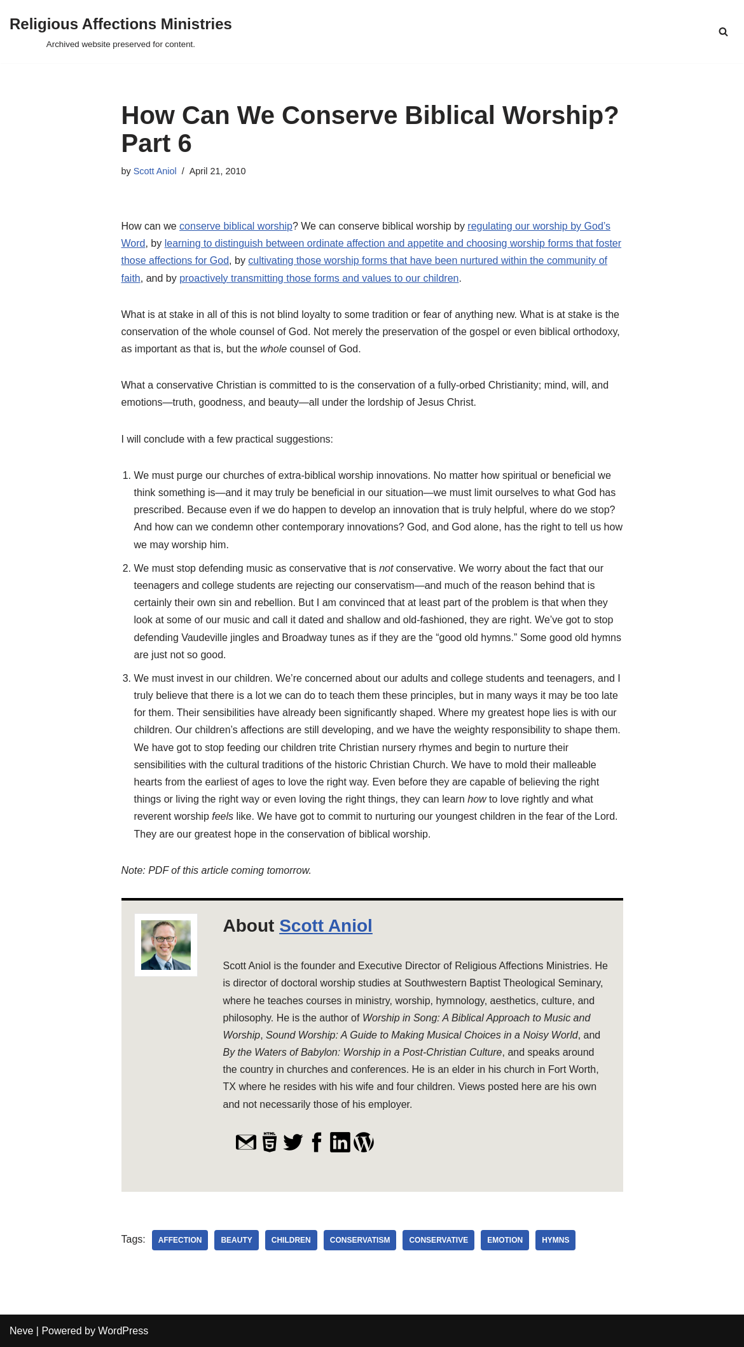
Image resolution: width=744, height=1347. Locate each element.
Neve (21, 1330)
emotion (505, 1240)
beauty (236, 1240)
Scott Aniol (155, 171)
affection (180, 1240)
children (291, 1240)
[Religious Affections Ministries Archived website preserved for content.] (121, 31)
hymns (555, 1240)
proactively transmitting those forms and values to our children (318, 278)
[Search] (723, 31)
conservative (438, 1240)
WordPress (123, 1330)
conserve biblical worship (236, 226)
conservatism (360, 1240)
